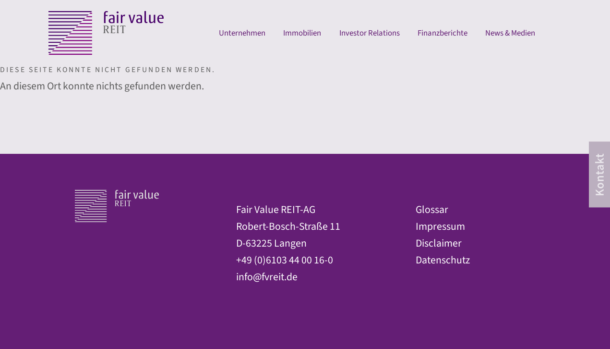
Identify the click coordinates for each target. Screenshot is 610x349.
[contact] (599, 175)
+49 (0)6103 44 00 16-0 (284, 260)
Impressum (440, 226)
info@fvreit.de (267, 277)
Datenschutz (443, 260)
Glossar (432, 209)
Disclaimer (439, 243)
